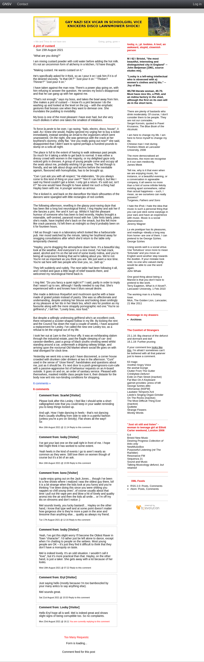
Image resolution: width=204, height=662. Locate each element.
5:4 (129, 434)
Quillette (132, 406)
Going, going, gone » (109, 41)
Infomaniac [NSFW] (138, 388)
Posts (145, 485)
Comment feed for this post (76, 651)
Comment (45, 395)
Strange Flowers (136, 409)
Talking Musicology (138, 464)
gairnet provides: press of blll (144, 382)
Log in (197, 4)
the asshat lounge (137, 367)
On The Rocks (135, 397)
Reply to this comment (80, 427)
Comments (156, 485)
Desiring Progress (137, 440)
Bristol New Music (137, 437)
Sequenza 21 (135, 458)
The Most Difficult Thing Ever (144, 400)
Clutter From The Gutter (141, 370)
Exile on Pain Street (138, 376)
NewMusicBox (135, 446)
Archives (136, 319)
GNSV (6, 4)
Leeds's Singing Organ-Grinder (145, 394)
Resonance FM (136, 455)
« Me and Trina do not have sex (50, 41)
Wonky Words (135, 412)
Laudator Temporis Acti (140, 391)
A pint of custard (44, 46)
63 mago (132, 361)
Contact (22, 4)
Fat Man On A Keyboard (141, 379)
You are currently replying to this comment (90, 621)
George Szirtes (136, 385)
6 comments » (42, 383)
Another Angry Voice (139, 364)
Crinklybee (133, 373)
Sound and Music (137, 461)
